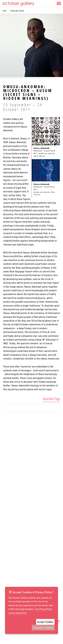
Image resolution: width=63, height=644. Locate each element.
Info (5, 10)
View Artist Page (51, 399)
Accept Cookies (45, 622)
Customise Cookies (43, 627)
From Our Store (17, 10)
